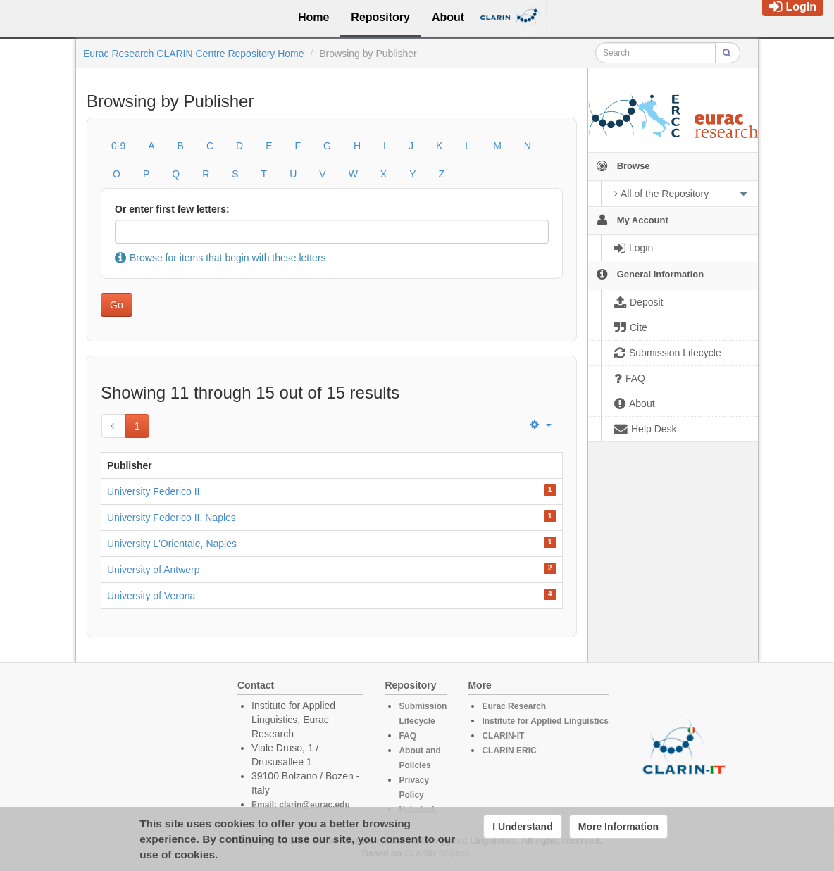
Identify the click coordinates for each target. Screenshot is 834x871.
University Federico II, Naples (171, 517)
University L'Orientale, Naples (172, 543)
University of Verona (151, 595)
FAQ (407, 736)
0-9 (118, 145)
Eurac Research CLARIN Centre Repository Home (193, 53)
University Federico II (153, 491)
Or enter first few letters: (172, 209)
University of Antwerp (153, 569)
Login (792, 7)
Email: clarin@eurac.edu (300, 805)
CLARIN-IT (503, 736)
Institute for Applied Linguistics (545, 721)
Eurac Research (514, 706)
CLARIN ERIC (509, 751)
